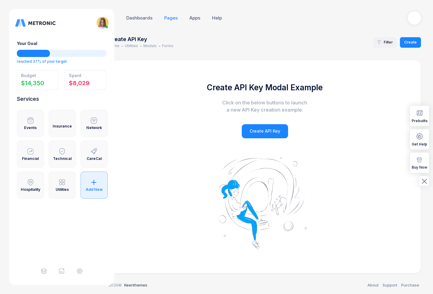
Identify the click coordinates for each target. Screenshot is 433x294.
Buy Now (419, 162)
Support (389, 285)
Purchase (410, 285)
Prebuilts (420, 115)
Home (131, 46)
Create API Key (273, 131)
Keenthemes (153, 285)
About (373, 285)
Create (410, 42)
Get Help (419, 139)
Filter (385, 42)
